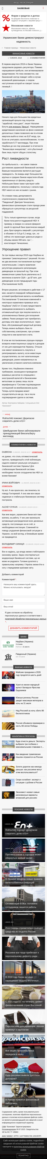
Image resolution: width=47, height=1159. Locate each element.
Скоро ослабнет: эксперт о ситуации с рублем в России (29, 781)
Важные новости (23, 667)
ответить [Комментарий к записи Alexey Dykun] (7, 510)
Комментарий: (9, 579)
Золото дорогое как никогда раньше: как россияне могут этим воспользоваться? (29, 769)
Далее (7, 427)
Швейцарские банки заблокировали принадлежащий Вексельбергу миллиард (21, 433)
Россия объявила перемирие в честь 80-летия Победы (30, 724)
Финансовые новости (23, 53)
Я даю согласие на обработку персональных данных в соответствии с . (25, 618)
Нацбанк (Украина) (24, 642)
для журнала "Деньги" (19, 127)
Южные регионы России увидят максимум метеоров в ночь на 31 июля (29, 700)
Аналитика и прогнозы (23, 736)
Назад (6, 414)
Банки (23, 636)
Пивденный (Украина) (26, 654)
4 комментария (37, 58)
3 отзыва (19, 644)
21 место (26, 647)
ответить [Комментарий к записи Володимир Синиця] (7, 547)
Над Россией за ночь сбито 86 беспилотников (30, 712)
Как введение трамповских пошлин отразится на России (29, 755)
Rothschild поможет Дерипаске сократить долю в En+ (18, 419)
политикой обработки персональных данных (25, 619)
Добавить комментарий (23, 628)
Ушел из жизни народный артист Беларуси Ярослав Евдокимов (28, 687)
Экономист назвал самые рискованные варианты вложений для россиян (27, 795)
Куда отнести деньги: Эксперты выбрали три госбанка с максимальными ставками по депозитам (30, 744)
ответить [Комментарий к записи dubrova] (37, 452)
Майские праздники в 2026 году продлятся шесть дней (28, 673)
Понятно (23, 1156)
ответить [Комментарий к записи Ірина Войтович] (7, 486)
